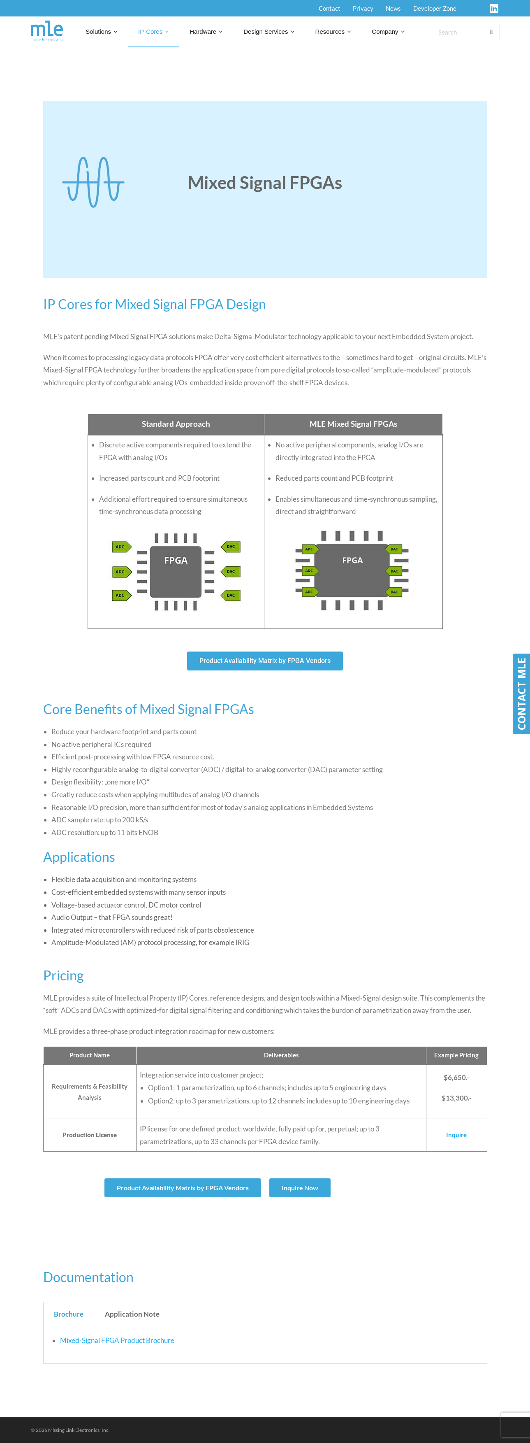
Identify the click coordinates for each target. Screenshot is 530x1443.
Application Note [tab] (132, 1314)
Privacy (363, 8)
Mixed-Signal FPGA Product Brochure (117, 1340)
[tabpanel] (265, 1345)
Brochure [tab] (68, 1314)
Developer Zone (434, 8)
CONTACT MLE (521, 694)
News (393, 8)
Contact (329, 8)
